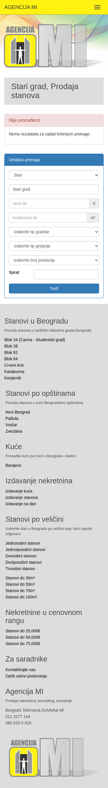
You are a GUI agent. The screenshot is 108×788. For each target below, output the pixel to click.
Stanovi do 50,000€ (22, 637)
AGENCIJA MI (20, 7)
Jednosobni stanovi (22, 543)
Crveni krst (14, 365)
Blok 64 (11, 359)
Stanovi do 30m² (20, 578)
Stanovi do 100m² (21, 597)
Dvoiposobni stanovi (23, 562)
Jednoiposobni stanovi (25, 549)
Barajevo (13, 465)
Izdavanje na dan (20, 504)
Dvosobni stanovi (20, 556)
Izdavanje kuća (18, 491)
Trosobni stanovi (20, 568)
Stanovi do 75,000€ (22, 643)
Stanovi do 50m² (20, 584)
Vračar (11, 425)
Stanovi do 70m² (20, 590)
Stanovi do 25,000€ (22, 631)
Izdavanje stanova (21, 497)
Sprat (14, 272)
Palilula (11, 418)
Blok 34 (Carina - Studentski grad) (34, 339)
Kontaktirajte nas (20, 669)
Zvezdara (13, 431)
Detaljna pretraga (24, 159)
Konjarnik (12, 378)
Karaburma (14, 371)
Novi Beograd (17, 412)
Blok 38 (11, 346)
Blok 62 (11, 352)
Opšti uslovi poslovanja (26, 676)
